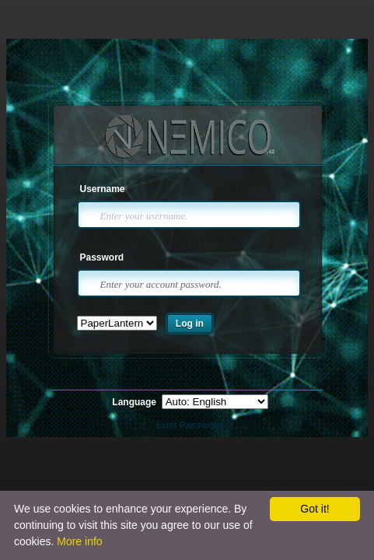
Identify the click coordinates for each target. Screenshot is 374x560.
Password (102, 257)
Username (102, 189)
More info (79, 541)
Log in (190, 323)
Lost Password (190, 425)
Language (135, 402)
